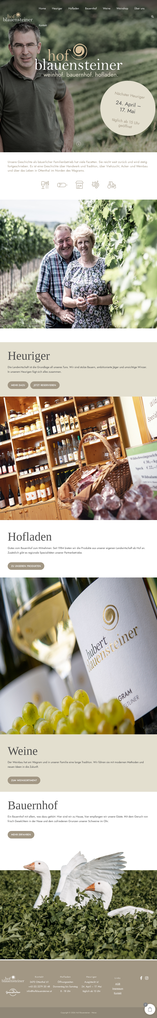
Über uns (135, 8)
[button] (152, 17)
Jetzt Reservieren (47, 385)
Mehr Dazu (18, 385)
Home (42, 8)
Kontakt (42, 25)
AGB (117, 984)
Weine (104, 8)
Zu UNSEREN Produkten (27, 566)
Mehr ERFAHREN (21, 835)
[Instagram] (147, 978)
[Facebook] (141, 978)
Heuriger (56, 8)
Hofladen (72, 8)
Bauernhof (89, 8)
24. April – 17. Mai (92, 986)
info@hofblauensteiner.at (39, 991)
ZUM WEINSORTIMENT (25, 781)
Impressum (117, 988)
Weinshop (119, 8)
